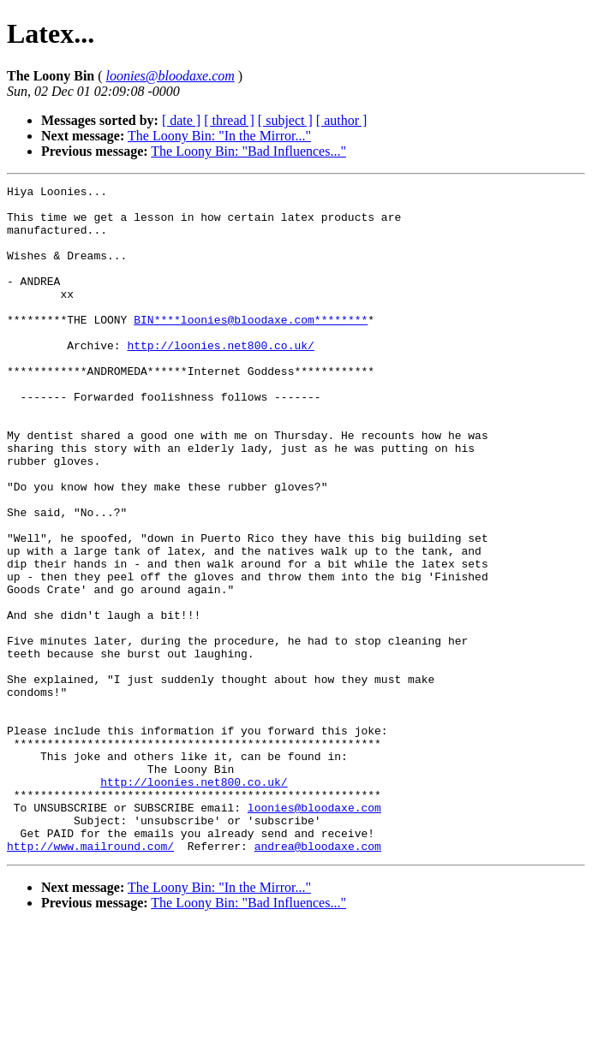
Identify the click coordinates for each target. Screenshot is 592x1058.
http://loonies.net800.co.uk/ (220, 378)
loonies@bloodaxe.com (314, 933)
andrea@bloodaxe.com (317, 979)
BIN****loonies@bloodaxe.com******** (251, 347)
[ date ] (181, 120)
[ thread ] (229, 120)
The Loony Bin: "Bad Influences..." (248, 151)
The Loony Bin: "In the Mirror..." (219, 135)
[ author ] (342, 120)
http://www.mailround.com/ (90, 979)
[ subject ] (285, 120)
